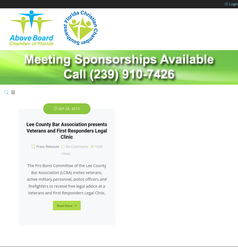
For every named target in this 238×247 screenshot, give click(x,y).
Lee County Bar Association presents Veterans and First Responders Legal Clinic (66, 131)
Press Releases (47, 146)
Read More (64, 206)
